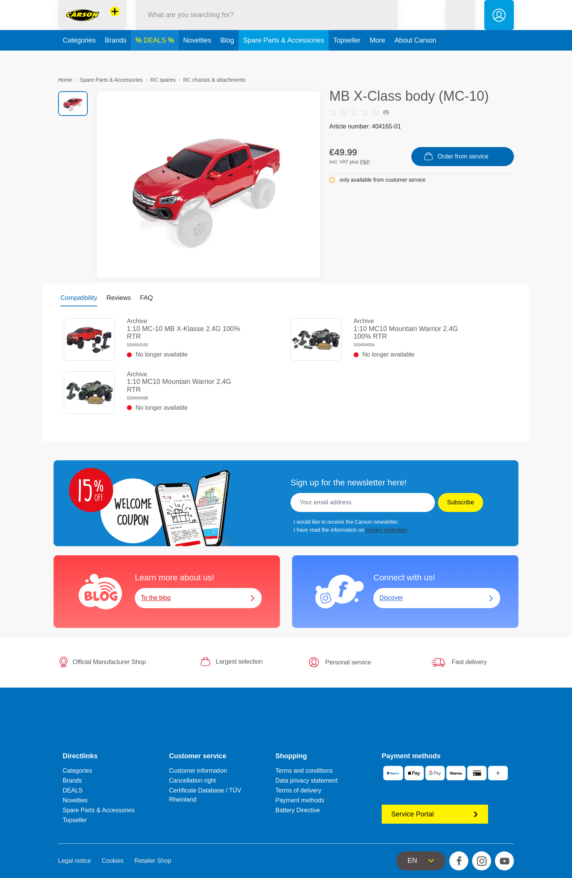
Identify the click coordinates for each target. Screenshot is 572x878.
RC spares (162, 80)
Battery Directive (297, 810)
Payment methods (299, 800)
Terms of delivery (298, 790)
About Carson (415, 58)
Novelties (197, 58)
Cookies (113, 860)
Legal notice (74, 860)
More (377, 58)
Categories (79, 58)
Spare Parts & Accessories (283, 58)
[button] (460, 24)
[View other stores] (115, 20)
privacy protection (387, 530)
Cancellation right (192, 780)
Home (65, 80)
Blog (227, 58)
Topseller (346, 58)
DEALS (156, 58)
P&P (365, 162)
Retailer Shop (152, 860)
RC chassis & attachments (214, 80)
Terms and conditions (304, 770)
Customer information (198, 770)
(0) (359, 112)
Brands (115, 58)
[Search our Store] (267, 24)
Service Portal (435, 814)
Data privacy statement (306, 780)
